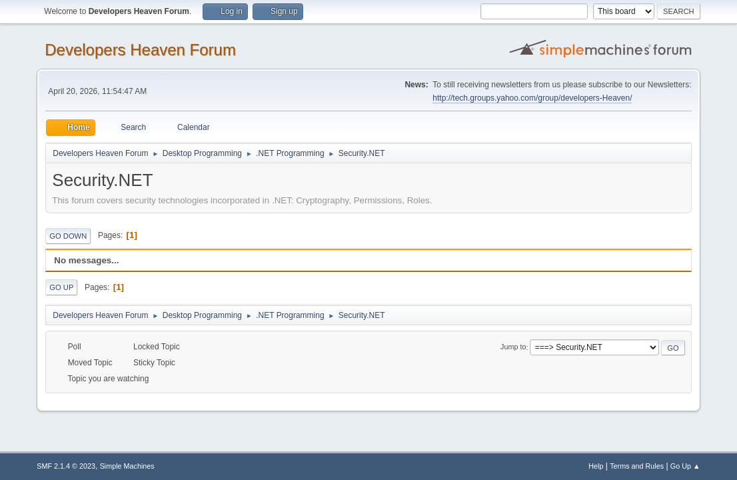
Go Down (68, 236)
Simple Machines (127, 466)
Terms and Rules (637, 466)
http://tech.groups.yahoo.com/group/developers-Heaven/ (532, 98)
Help (595, 466)
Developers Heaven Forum (140, 50)
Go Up (61, 287)
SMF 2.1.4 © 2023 (66, 466)
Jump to (513, 347)
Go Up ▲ (685, 466)
